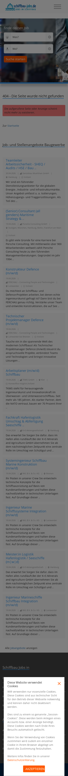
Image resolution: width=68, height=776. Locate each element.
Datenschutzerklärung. (21, 760)
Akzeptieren (35, 769)
